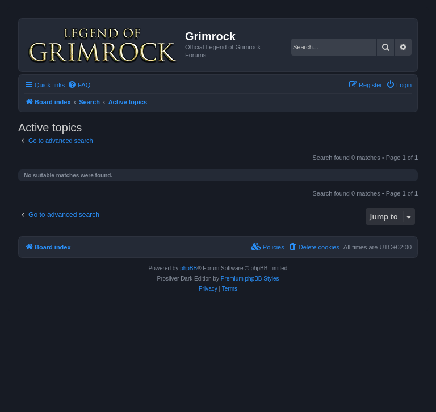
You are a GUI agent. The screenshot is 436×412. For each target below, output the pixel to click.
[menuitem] (79, 85)
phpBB (188, 268)
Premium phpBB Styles (250, 278)
